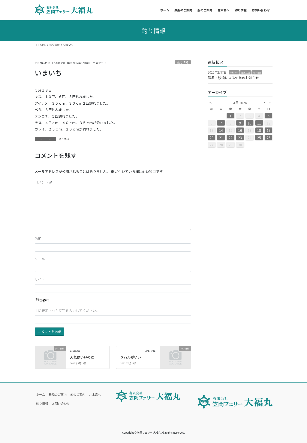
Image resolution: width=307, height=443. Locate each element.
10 (250, 123)
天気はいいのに (82, 357)
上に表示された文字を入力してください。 (67, 310)
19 (269, 130)
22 (230, 137)
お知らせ (234, 72)
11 (259, 123)
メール (40, 258)
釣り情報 (182, 62)
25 (259, 137)
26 (269, 137)
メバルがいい (130, 357)
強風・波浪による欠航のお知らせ (233, 77)
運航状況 (245, 72)
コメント (44, 182)
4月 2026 (240, 102)
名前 (38, 238)
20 (211, 137)
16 (240, 130)
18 (259, 130)
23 (240, 137)
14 (221, 130)
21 (221, 137)
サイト (40, 279)
